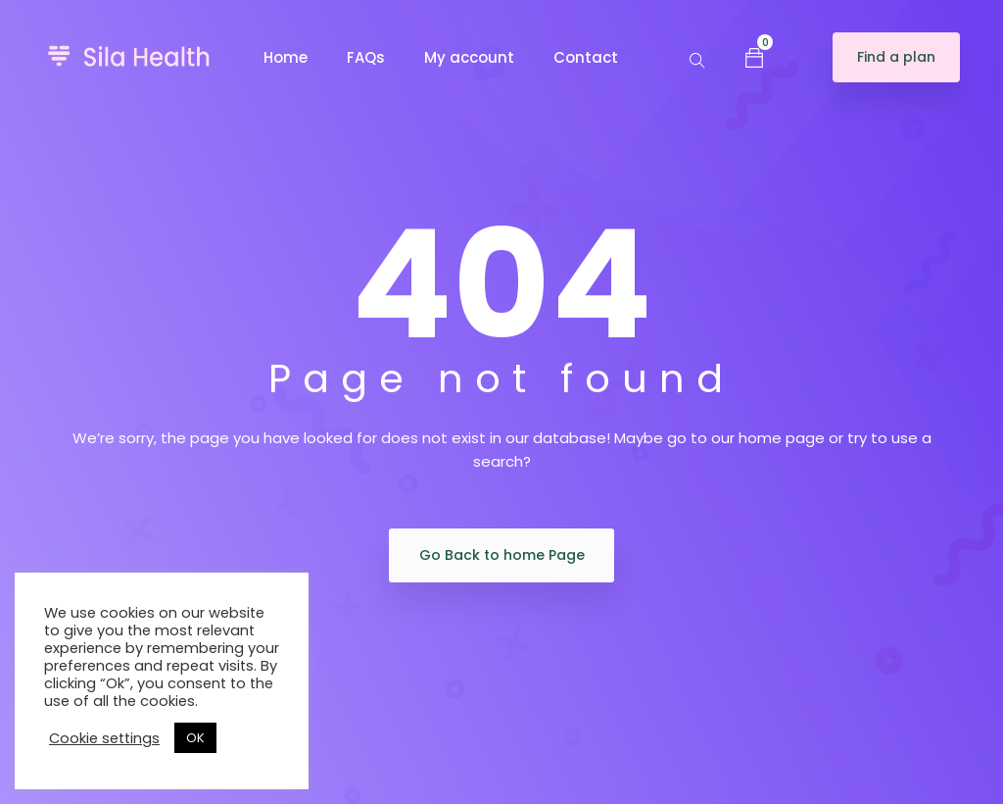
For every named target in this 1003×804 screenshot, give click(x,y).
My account (469, 57)
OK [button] (195, 738)
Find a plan (896, 57)
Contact (585, 57)
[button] (754, 57)
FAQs (366, 57)
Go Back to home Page (502, 555)
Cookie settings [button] (104, 738)
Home (285, 57)
